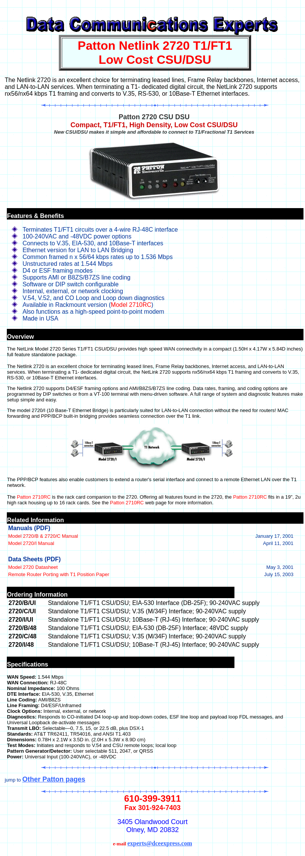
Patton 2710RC (250, 497)
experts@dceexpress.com (159, 843)
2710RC (42, 497)
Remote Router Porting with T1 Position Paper (58, 574)
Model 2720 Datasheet (33, 567)
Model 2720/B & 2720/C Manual (43, 536)
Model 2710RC (131, 305)
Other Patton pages (53, 779)
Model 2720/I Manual (31, 543)
